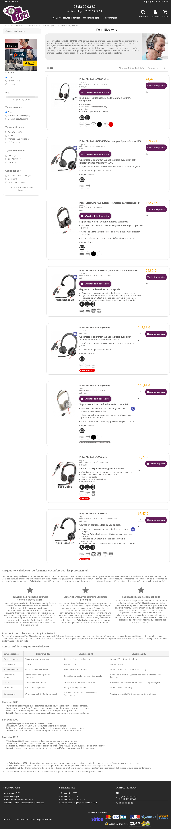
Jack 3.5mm (14, 158)
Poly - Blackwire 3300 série (93, 513)
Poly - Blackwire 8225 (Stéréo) (94, 327)
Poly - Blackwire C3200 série (94, 79)
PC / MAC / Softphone (19, 175)
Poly (81, 149)
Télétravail (14, 142)
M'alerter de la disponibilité (95, 92)
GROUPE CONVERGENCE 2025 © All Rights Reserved (27, 819)
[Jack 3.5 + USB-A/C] (93, 493)
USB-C (12, 162)
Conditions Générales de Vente (18, 799)
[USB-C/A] (93, 365)
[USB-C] (81, 124)
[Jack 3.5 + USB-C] (105, 124)
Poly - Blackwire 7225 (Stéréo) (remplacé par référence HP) (109, 202)
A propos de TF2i (12, 793)
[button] (68, 18)
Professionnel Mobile (19, 138)
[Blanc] (99, 253)
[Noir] (99, 124)
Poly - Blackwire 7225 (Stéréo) (94, 385)
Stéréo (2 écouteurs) (19, 115)
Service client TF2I (69, 793)
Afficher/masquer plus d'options (22, 188)
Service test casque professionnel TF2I (79, 802)
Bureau (12, 135)
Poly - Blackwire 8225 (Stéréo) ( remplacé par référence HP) (110, 141)
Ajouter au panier (156, 334)
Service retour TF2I (70, 796)
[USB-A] (87, 124)
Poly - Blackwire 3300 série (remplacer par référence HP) (108, 270)
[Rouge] (111, 124)
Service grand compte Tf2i (73, 799)
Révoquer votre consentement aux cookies (24, 802)
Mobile (12, 178)
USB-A (12, 155)
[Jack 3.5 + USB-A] (93, 124)
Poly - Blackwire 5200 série (93, 457)
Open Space (15, 132)
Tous (10, 77)
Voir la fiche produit (156, 85)
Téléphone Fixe (16, 182)
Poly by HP (83, 87)
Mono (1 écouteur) (18, 118)
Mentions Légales (12, 796)
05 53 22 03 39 (126, 803)
